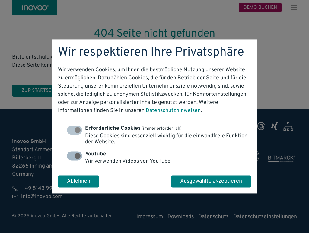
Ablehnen (78, 181)
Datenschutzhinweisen (173, 110)
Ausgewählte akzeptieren (211, 181)
